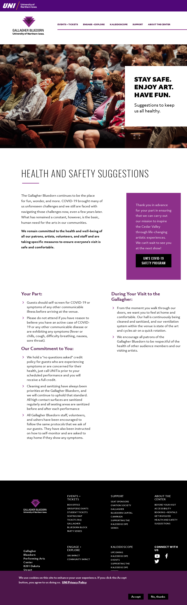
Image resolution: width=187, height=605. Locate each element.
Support (138, 24)
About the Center (159, 24)
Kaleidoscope (118, 24)
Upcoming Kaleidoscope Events (119, 556)
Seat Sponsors (120, 501)
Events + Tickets (67, 24)
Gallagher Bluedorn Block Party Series (77, 527)
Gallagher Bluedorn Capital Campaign (122, 513)
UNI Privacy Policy (74, 582)
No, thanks (158, 596)
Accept (136, 596)
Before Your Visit (165, 504)
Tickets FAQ (74, 519)
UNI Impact (73, 555)
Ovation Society (121, 505)
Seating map (74, 516)
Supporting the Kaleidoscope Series (120, 524)
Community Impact (78, 559)
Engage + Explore (94, 24)
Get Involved (163, 516)
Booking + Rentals (166, 512)
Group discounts (78, 508)
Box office (73, 504)
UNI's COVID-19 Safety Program (154, 260)
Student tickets (77, 512)
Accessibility (163, 508)
